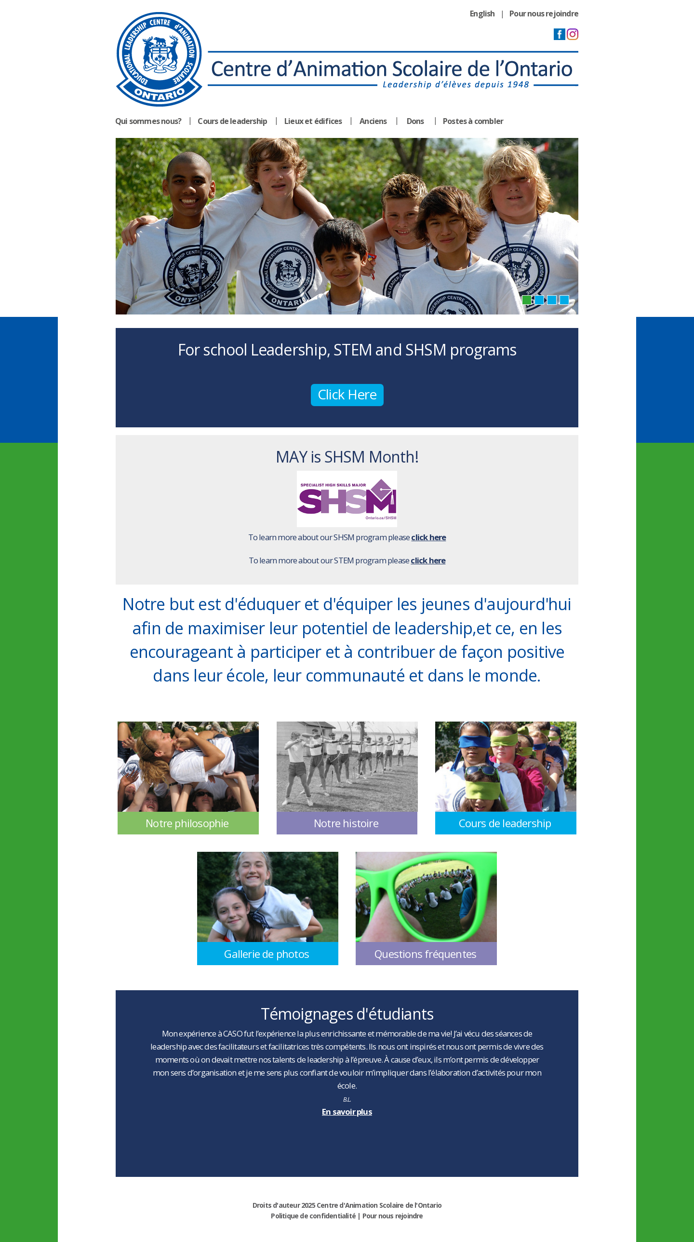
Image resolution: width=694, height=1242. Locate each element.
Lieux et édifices (313, 121)
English (482, 13)
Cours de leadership (232, 121)
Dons (415, 121)
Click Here (347, 394)
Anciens (373, 121)
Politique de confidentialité (313, 1215)
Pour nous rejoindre (543, 13)
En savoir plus (347, 1111)
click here (428, 537)
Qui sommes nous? (148, 121)
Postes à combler (473, 121)
